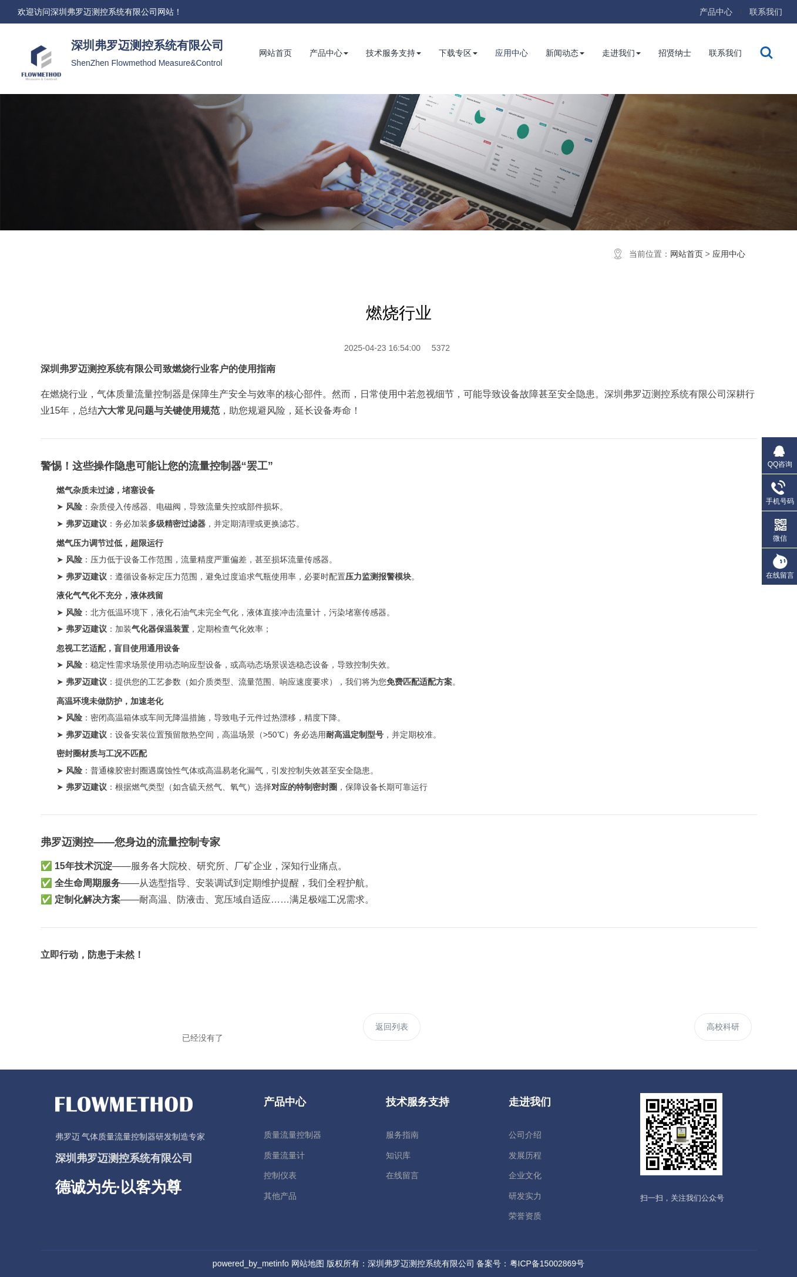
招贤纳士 (674, 53)
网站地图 (307, 1263)
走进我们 (621, 53)
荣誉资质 (525, 1216)
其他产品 (280, 1196)
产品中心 (716, 11)
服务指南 (402, 1134)
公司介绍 (525, 1134)
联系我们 (765, 11)
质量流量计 (284, 1155)
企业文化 (525, 1175)
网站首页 (275, 53)
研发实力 (525, 1196)
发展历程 (525, 1155)
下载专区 (458, 53)
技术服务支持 (393, 53)
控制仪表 (280, 1175)
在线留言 (402, 1175)
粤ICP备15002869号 (547, 1263)
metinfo (275, 1263)
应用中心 (511, 53)
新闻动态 (565, 53)
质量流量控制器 (292, 1134)
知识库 (398, 1155)
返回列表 (391, 1026)
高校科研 (723, 1026)
